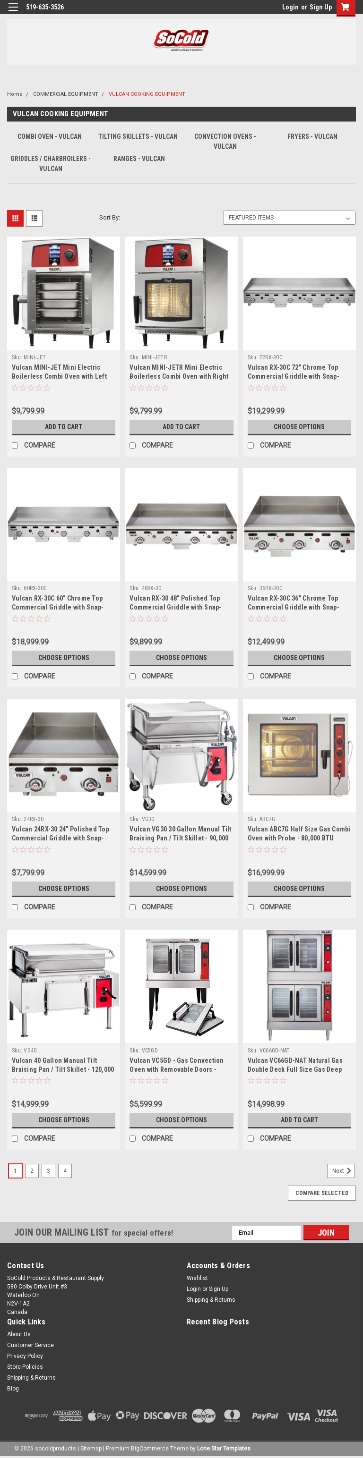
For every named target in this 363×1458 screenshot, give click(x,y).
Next (343, 1171)
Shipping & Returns (211, 1300)
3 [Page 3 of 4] (48, 1171)
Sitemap (91, 1448)
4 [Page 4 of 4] (65, 1171)
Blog (13, 1388)
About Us (19, 1334)
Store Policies (25, 1367)
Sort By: (109, 217)
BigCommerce (150, 1448)
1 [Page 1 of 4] (15, 1171)
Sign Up (321, 7)
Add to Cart (63, 427)
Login (290, 7)
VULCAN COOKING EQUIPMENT (147, 94)
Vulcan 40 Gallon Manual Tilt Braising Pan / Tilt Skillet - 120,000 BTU (63, 1069)
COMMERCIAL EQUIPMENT (65, 94)
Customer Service (30, 1345)
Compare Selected (321, 1193)
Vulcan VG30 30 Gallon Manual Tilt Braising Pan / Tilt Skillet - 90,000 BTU (180, 838)
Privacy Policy (25, 1356)
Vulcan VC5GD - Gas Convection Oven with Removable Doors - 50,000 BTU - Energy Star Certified (180, 1069)
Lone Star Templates (224, 1448)
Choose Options (299, 427)
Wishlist (197, 1278)
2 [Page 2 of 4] (32, 1171)
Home (15, 94)
